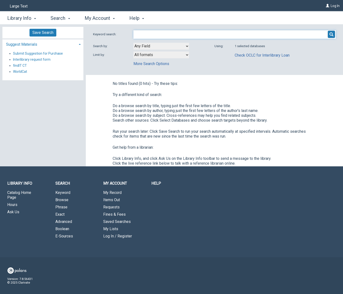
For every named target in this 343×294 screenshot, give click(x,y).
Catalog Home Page (19, 195)
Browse (61, 200)
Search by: (100, 46)
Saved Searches (117, 221)
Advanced (63, 221)
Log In (335, 6)
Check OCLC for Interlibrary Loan (262, 55)
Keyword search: (105, 34)
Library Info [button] (21, 18)
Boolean (62, 229)
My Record (112, 192)
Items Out (111, 200)
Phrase (61, 207)
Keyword (62, 192)
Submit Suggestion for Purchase (38, 53)
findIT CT (20, 65)
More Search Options (151, 63)
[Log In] (327, 6)
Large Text (19, 6)
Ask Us (13, 212)
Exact (60, 214)
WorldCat (20, 72)
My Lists (110, 229)
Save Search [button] (42, 32)
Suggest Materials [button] (21, 44)
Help (156, 183)
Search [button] (60, 18)
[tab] (42, 43)
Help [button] (136, 18)
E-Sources (64, 236)
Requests (111, 207)
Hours (12, 204)
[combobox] (161, 46)
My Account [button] (100, 18)
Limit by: (99, 55)
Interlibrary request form (32, 59)
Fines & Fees (114, 214)
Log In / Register (117, 236)
